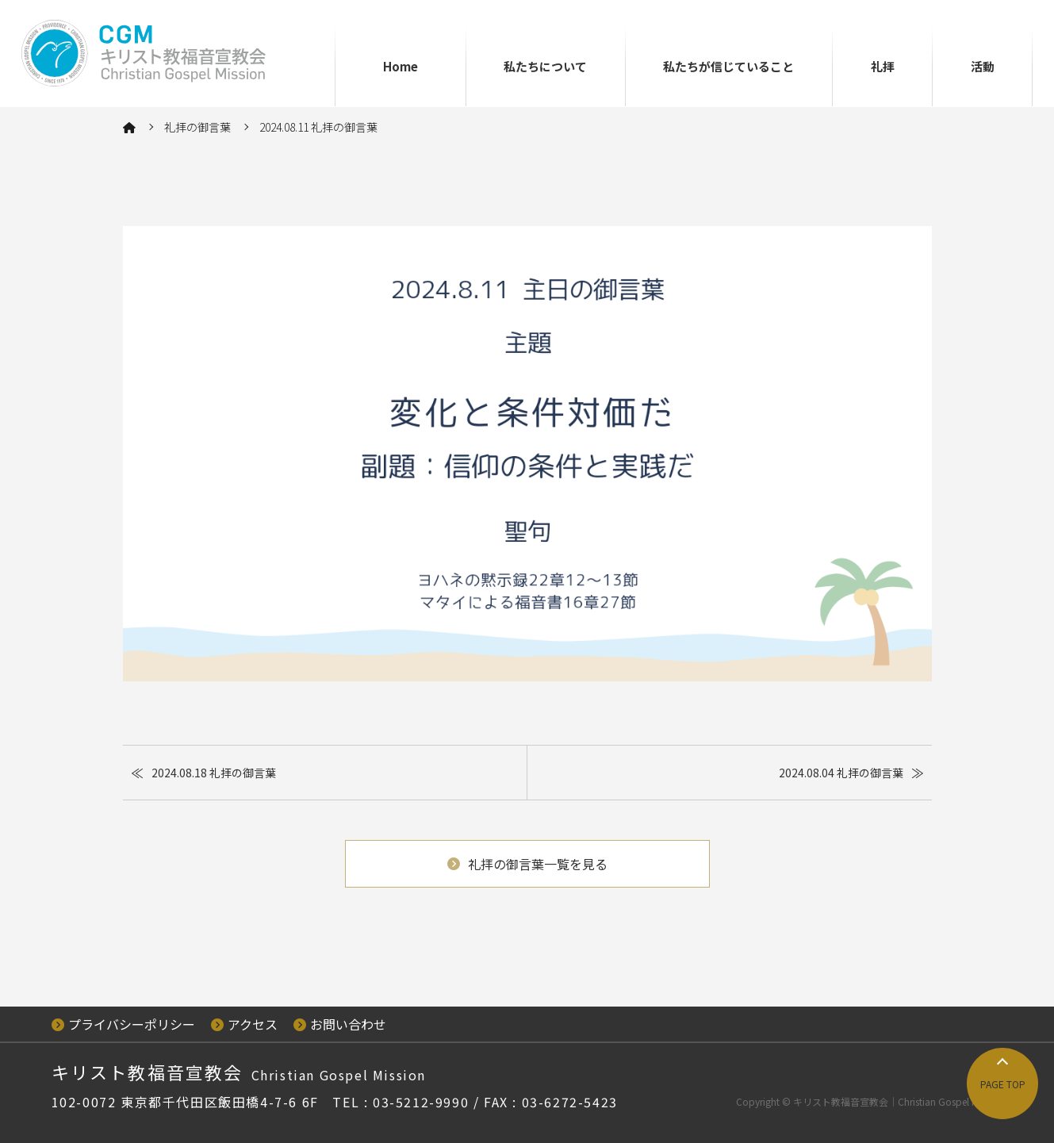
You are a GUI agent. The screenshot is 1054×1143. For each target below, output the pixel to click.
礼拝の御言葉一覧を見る (527, 863)
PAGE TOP (1002, 1084)
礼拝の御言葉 (197, 127)
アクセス (244, 1024)
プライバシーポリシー (123, 1024)
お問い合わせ (339, 1024)
